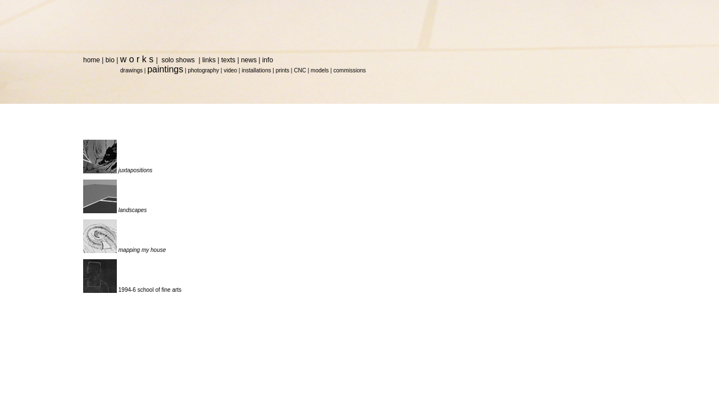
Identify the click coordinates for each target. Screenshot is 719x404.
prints (282, 70)
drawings (131, 70)
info (267, 60)
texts (228, 60)
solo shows (179, 60)
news (249, 60)
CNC (300, 70)
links (209, 60)
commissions (349, 70)
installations (256, 70)
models (320, 70)
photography (203, 70)
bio (110, 60)
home (91, 60)
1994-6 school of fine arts (150, 290)
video (230, 70)
